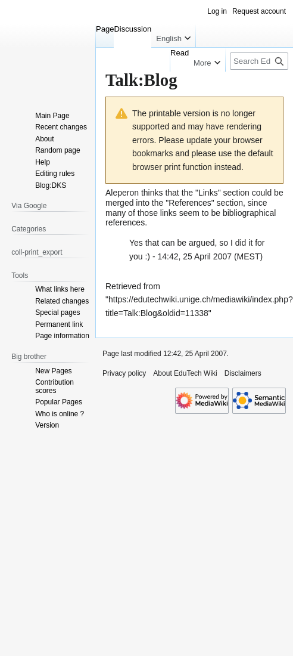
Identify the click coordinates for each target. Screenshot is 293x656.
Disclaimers (243, 373)
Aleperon (122, 192)
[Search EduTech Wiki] (259, 61)
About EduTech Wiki (185, 373)
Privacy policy (124, 373)
